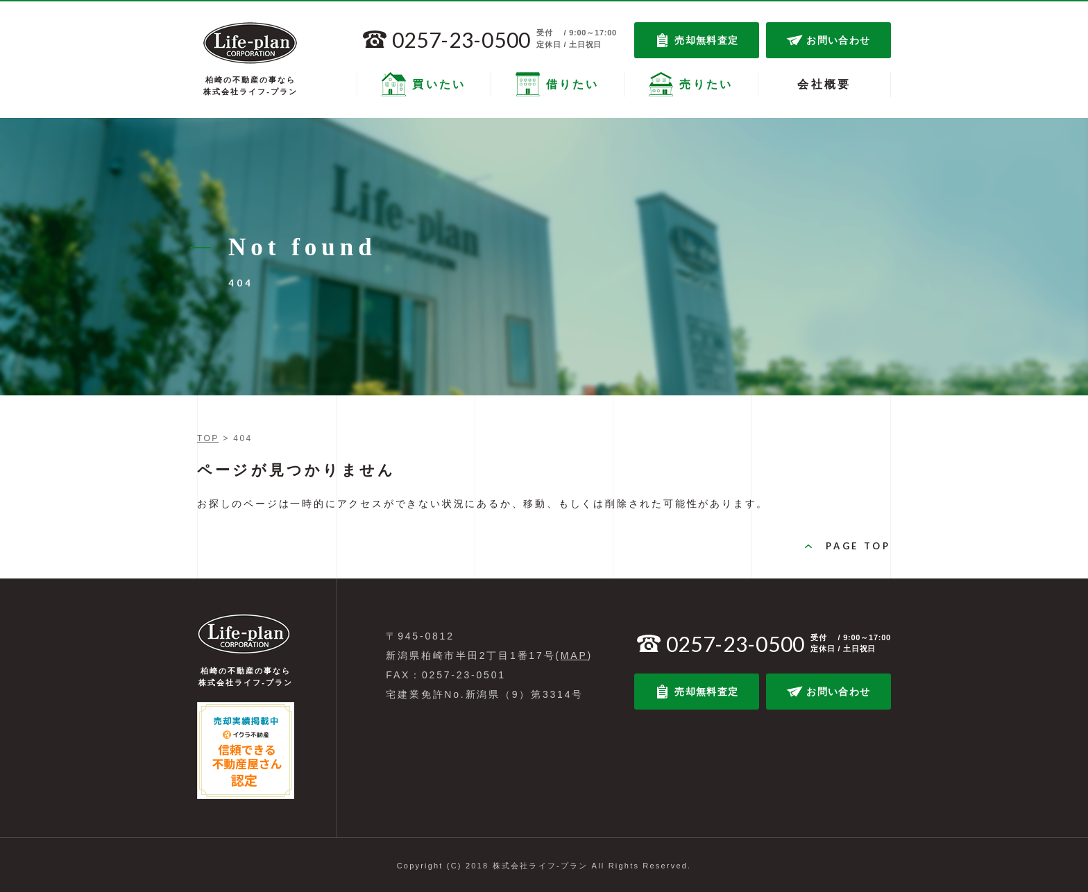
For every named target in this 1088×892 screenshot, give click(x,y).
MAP (574, 655)
